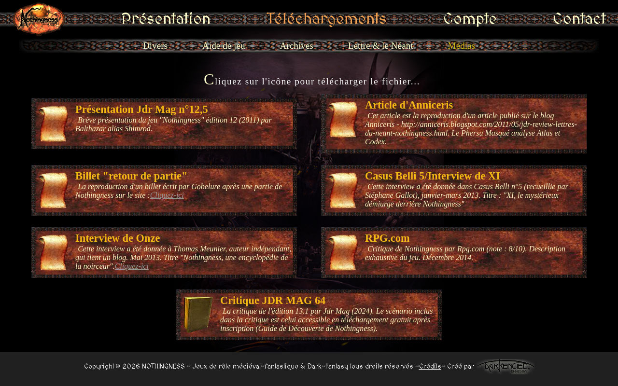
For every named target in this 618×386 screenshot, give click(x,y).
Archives (296, 46)
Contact (505, 19)
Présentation (215, 19)
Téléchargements (328, 19)
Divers (155, 46)
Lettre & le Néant (380, 46)
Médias (462, 46)
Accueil (119, 19)
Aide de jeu (223, 46)
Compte (429, 19)
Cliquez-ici (167, 195)
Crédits (430, 367)
